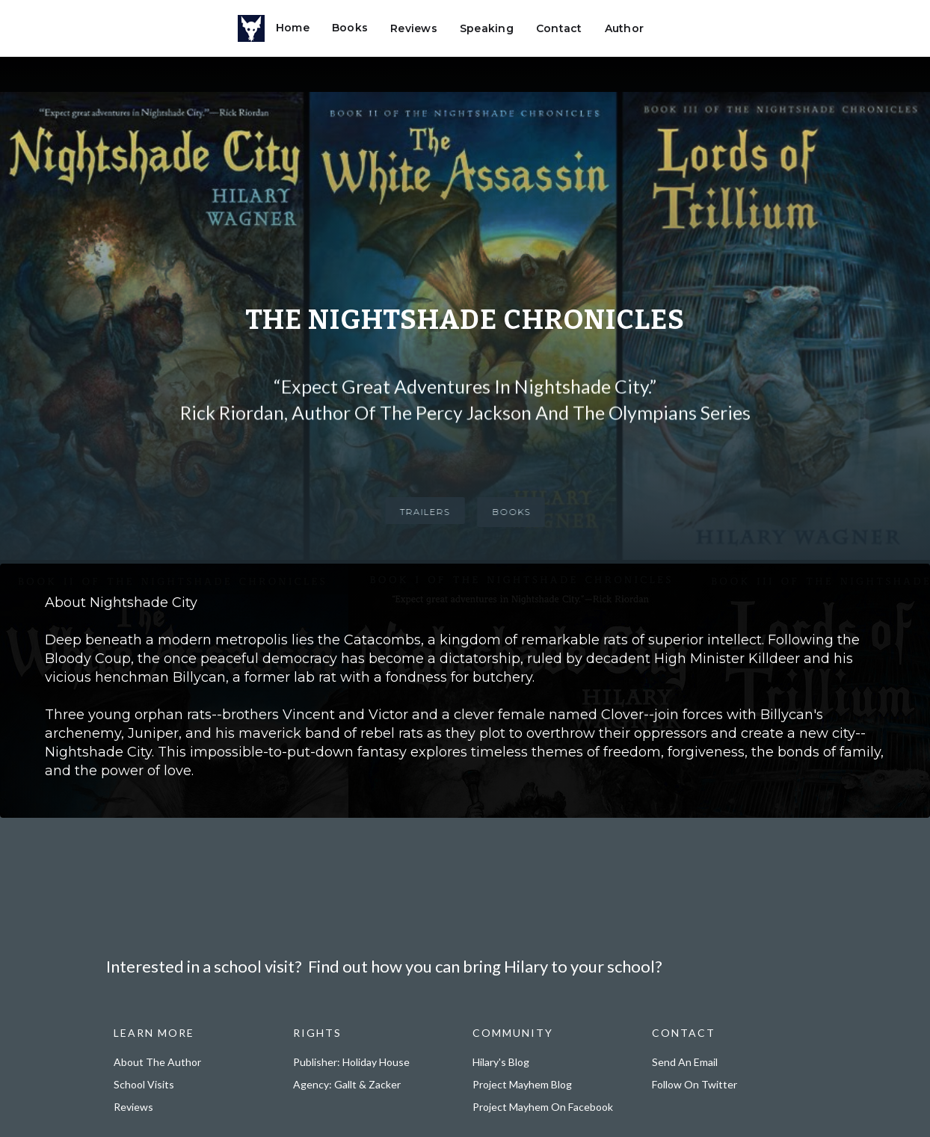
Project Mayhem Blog (522, 1084)
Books (350, 27)
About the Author (157, 1062)
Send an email (685, 1062)
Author (624, 28)
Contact (559, 28)
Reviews (413, 28)
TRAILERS (419, 511)
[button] (674, 24)
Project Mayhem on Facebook (542, 1106)
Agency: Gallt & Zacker (347, 1084)
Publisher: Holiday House (351, 1062)
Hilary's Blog (500, 1062)
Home (293, 27)
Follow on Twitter (694, 1084)
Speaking (487, 28)
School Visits (144, 1084)
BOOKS (517, 511)
